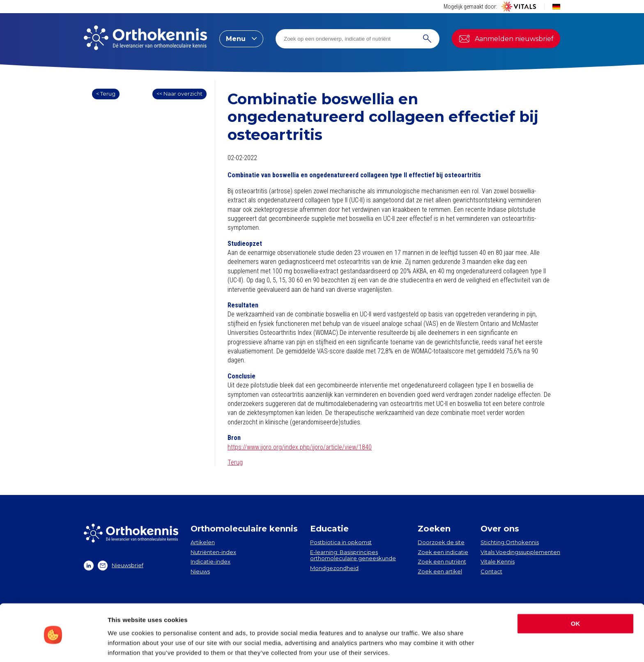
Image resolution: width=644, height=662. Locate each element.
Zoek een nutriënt (442, 561)
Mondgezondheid (334, 568)
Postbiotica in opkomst (341, 542)
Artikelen (203, 542)
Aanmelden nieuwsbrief (506, 39)
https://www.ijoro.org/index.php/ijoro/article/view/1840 (300, 447)
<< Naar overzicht (179, 93)
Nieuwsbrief (120, 565)
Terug (235, 462)
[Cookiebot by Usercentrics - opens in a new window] (53, 646)
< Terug (105, 93)
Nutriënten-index (213, 552)
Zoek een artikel (440, 571)
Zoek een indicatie (443, 552)
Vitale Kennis (498, 561)
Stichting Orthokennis (510, 542)
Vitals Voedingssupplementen (520, 552)
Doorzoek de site (441, 542)
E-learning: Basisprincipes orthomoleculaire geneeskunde (353, 555)
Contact (491, 571)
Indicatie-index (210, 561)
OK (575, 594)
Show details (127, 645)
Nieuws (200, 571)
